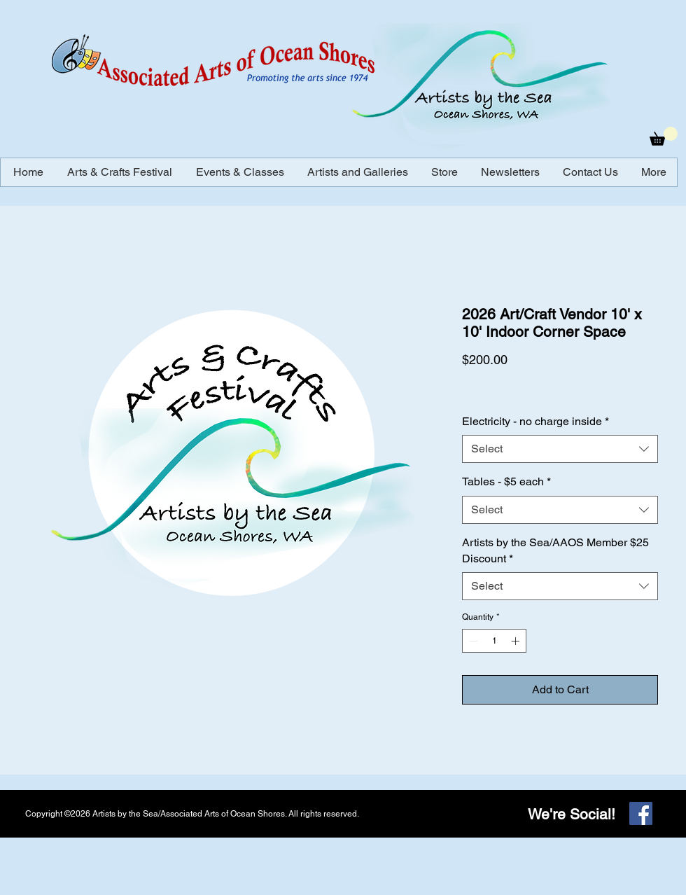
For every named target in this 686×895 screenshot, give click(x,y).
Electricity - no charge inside (535, 421)
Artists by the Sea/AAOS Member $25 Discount (555, 550)
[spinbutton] (494, 641)
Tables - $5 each (506, 481)
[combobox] (560, 449)
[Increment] (516, 641)
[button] (664, 136)
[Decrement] (471, 641)
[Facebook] (640, 813)
